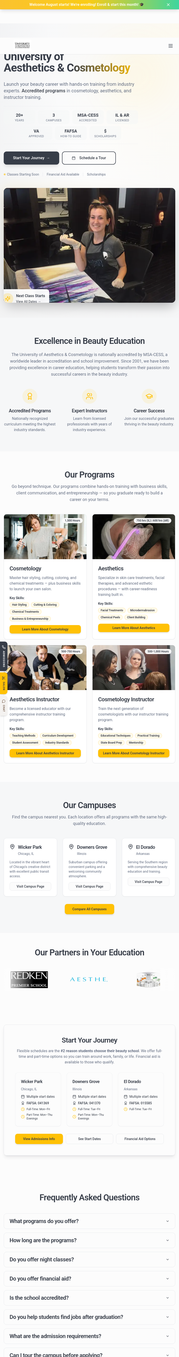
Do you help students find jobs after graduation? (89, 1322)
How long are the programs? (89, 1242)
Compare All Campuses (89, 909)
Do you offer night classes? (89, 1262)
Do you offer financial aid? (89, 1282)
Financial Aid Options (139, 1139)
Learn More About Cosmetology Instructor (134, 753)
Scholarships (96, 174)
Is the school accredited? (89, 1302)
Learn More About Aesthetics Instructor (45, 753)
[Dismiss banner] (168, 4)
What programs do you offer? (89, 1221)
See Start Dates (89, 1139)
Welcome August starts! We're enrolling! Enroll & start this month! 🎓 (86, 4)
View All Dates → (28, 301)
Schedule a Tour (89, 158)
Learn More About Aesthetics (133, 628)
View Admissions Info (39, 1139)
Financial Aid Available (63, 174)
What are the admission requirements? (89, 1342)
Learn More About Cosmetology (45, 629)
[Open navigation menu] (170, 17)
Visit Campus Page (30, 886)
